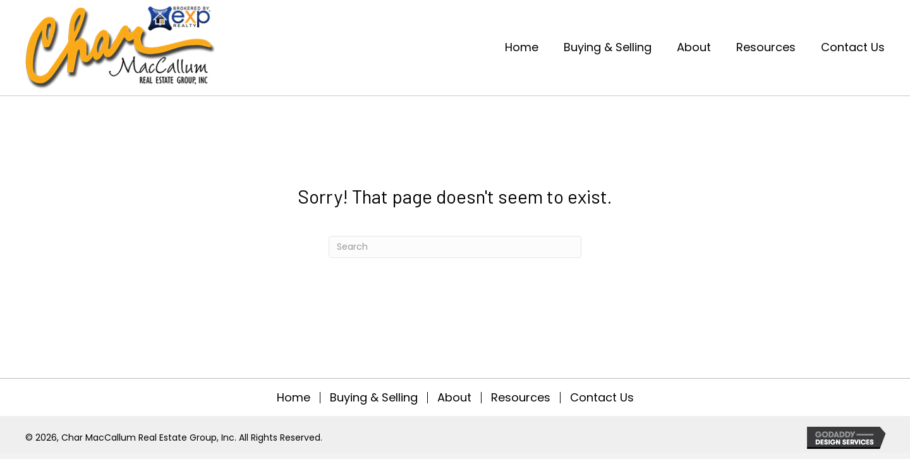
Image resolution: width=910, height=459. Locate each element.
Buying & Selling (374, 397)
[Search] (455, 247)
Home (293, 397)
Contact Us (602, 397)
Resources (520, 397)
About (454, 397)
